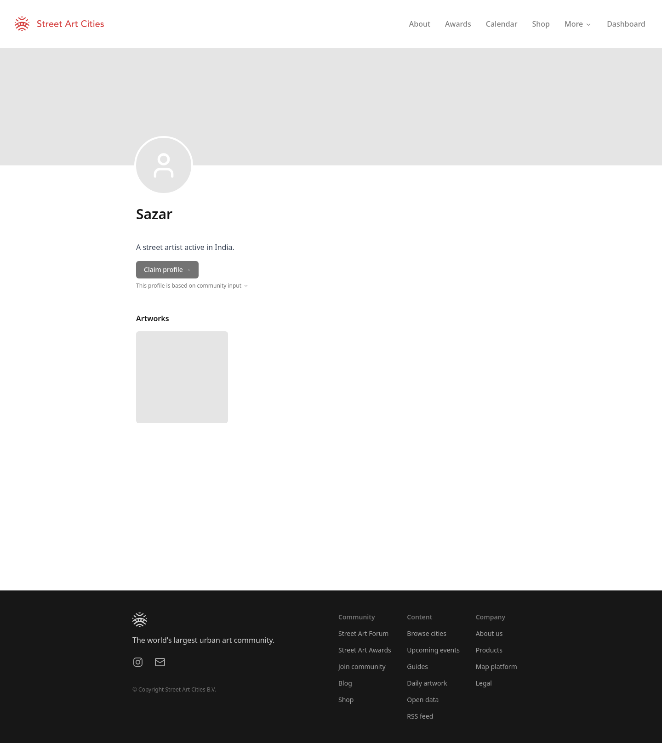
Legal (484, 683)
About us (489, 633)
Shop (346, 699)
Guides (417, 666)
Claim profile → (167, 269)
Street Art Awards (364, 650)
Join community (362, 666)
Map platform (496, 666)
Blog (345, 683)
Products (489, 650)
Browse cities (426, 633)
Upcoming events (433, 650)
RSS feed (420, 716)
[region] (331, 521)
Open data (423, 699)
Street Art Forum (363, 633)
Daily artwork (427, 683)
